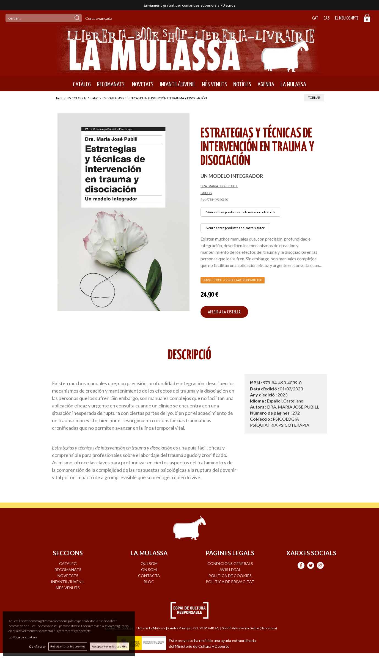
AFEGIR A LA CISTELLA (224, 312)
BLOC (149, 581)
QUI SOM (149, 563)
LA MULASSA (293, 84)
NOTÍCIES (242, 84)
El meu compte (346, 18)
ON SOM (149, 569)
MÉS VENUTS (214, 84)
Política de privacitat (230, 581)
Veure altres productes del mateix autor (235, 228)
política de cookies (23, 637)
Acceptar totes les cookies (109, 646)
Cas (326, 18)
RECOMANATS (111, 84)
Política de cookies (230, 575)
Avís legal (230, 569)
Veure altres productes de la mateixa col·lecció (240, 212)
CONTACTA (149, 575)
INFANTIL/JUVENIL (178, 84)
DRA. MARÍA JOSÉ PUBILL (219, 186)
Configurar (37, 646)
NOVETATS (142, 84)
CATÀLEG (82, 84)
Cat (315, 18)
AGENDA (265, 84)
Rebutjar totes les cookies (67, 646)
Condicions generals (230, 563)
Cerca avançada (98, 18)
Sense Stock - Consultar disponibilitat (232, 280)
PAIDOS (206, 193)
